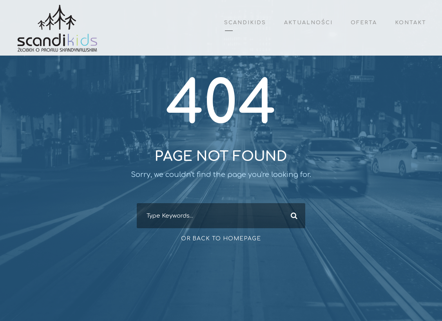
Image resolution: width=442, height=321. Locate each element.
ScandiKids (245, 22)
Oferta (364, 22)
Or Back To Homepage (221, 239)
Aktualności (308, 22)
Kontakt (410, 22)
